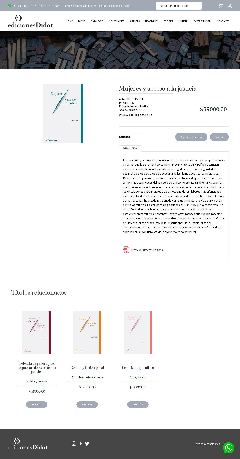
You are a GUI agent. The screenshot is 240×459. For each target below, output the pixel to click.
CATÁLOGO (97, 21)
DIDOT (81, 21)
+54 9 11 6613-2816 (24, 5)
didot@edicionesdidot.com (115, 5)
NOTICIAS (183, 21)
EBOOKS (168, 21)
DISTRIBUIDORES (203, 21)
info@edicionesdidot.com (80, 5)
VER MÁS (37, 404)
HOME (69, 21)
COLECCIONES (116, 21)
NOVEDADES (151, 21)
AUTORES (135, 21)
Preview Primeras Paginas (147, 250)
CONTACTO (223, 21)
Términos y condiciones (207, 444)
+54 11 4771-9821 (50, 5)
